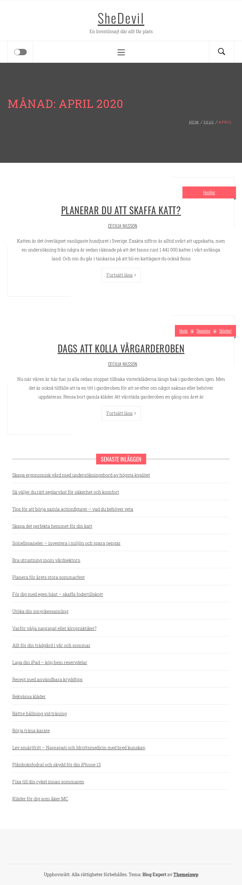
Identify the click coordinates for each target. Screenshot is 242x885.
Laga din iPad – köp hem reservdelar (49, 662)
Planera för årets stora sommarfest (48, 577)
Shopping (203, 330)
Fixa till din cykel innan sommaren (48, 782)
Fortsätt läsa (121, 275)
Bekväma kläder (29, 696)
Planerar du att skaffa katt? (121, 210)
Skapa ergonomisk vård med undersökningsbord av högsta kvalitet (81, 475)
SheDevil (121, 17)
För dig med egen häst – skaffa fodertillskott (57, 594)
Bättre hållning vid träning (39, 714)
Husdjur (209, 192)
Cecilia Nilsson (122, 225)
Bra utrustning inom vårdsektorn (46, 560)
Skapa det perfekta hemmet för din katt (52, 526)
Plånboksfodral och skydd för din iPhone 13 (56, 765)
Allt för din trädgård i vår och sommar (51, 645)
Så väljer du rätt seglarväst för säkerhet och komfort (65, 492)
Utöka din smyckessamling (40, 611)
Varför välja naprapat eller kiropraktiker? (54, 628)
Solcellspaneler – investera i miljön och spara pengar (66, 543)
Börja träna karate (31, 731)
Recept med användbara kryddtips (47, 679)
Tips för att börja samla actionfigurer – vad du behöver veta (72, 509)
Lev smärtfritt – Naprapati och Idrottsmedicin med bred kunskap (78, 748)
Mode (183, 330)
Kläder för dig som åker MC (40, 799)
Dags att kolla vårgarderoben (121, 348)
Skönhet (225, 330)
